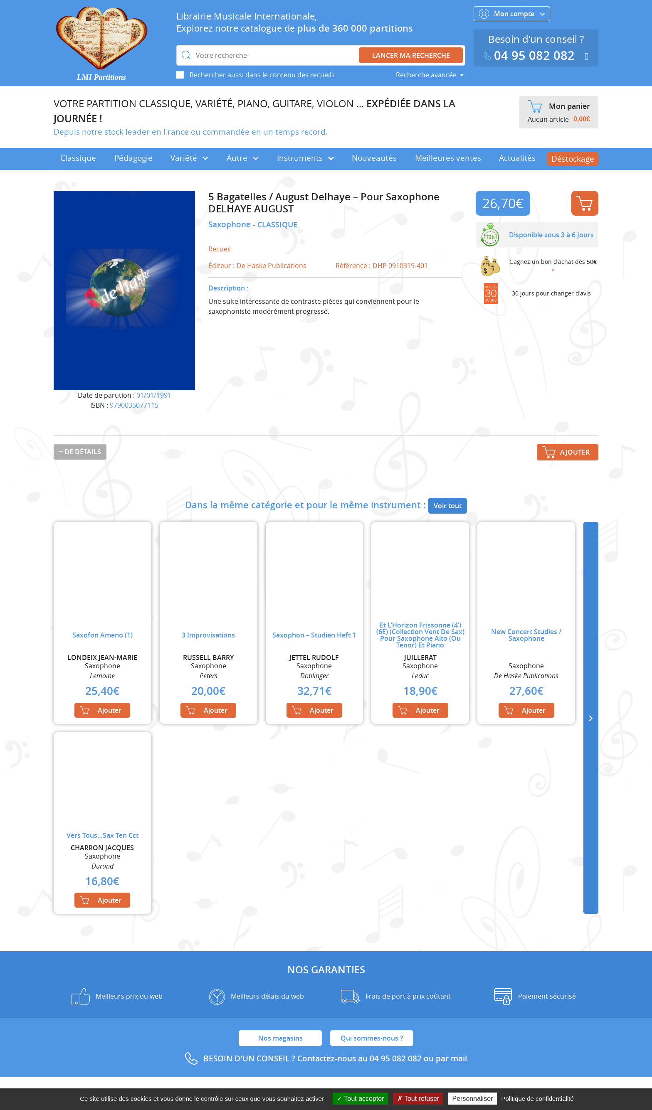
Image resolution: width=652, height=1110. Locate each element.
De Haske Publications (271, 265)
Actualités (517, 158)
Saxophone (230, 224)
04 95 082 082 (531, 55)
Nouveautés (374, 158)
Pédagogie (133, 158)
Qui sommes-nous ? (372, 1038)
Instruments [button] (305, 158)
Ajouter (584, 203)
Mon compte (512, 14)
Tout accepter (360, 1098)
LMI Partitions (101, 77)
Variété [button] (189, 158)
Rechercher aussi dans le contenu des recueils (262, 74)
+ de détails (80, 451)
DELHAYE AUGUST (251, 209)
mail (459, 1058)
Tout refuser (418, 1098)
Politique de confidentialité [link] (537, 1098)
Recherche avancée (426, 74)
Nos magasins (280, 1038)
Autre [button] (243, 158)
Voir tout (448, 505)
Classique (78, 158)
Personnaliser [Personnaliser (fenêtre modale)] (472, 1098)
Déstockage (572, 158)
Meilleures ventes (448, 158)
